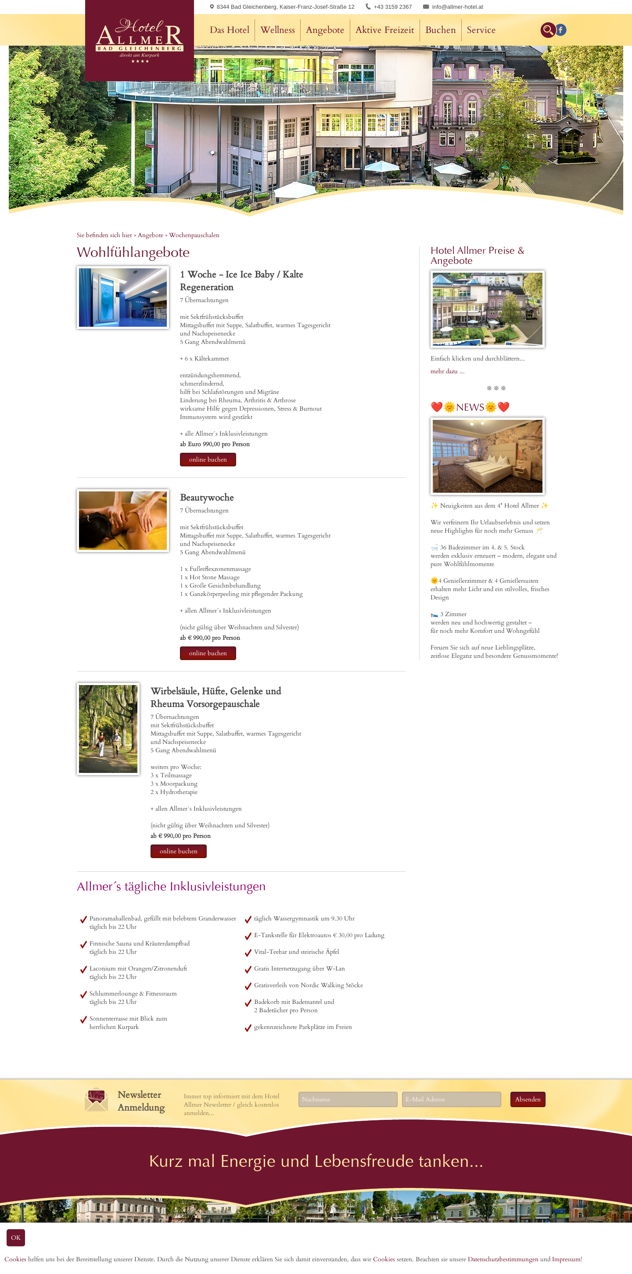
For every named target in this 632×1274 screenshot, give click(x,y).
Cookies (15, 1259)
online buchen (208, 459)
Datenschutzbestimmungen (503, 1259)
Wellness (277, 30)
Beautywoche (207, 497)
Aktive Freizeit (385, 30)
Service (481, 30)
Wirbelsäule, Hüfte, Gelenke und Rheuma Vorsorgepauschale (216, 698)
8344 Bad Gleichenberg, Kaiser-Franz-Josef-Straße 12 (282, 7)
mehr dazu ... (448, 371)
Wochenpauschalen (194, 235)
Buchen (440, 30)
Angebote (325, 30)
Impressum (566, 1259)
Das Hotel (229, 30)
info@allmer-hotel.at (457, 7)
